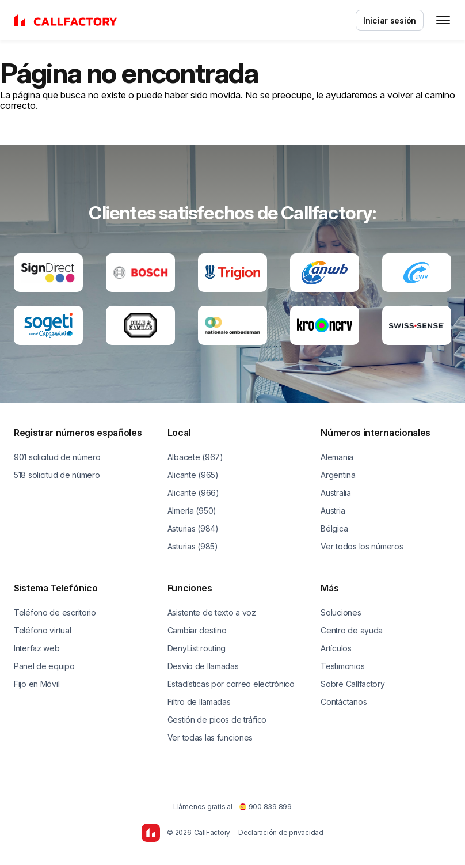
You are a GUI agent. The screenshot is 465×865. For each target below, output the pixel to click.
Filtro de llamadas (199, 702)
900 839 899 (265, 806)
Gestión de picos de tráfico (216, 719)
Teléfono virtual (42, 630)
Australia (335, 493)
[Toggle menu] (443, 20)
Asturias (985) (192, 546)
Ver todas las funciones (210, 737)
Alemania (337, 457)
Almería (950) (191, 510)
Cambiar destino (197, 630)
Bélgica (334, 528)
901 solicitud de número (57, 457)
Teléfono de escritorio (55, 612)
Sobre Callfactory (352, 684)
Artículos (336, 648)
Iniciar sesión (389, 20)
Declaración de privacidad (280, 832)
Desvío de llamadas (203, 666)
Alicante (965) (193, 475)
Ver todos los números (362, 546)
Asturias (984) (193, 528)
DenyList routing (196, 648)
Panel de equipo (44, 666)
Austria (333, 510)
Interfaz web (37, 648)
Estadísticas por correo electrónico (231, 684)
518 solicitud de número (57, 475)
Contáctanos (344, 702)
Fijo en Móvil (36, 684)
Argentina (338, 475)
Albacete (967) (195, 457)
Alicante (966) (193, 493)
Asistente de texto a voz (211, 612)
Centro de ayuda (352, 630)
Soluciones (341, 612)
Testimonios (342, 666)
